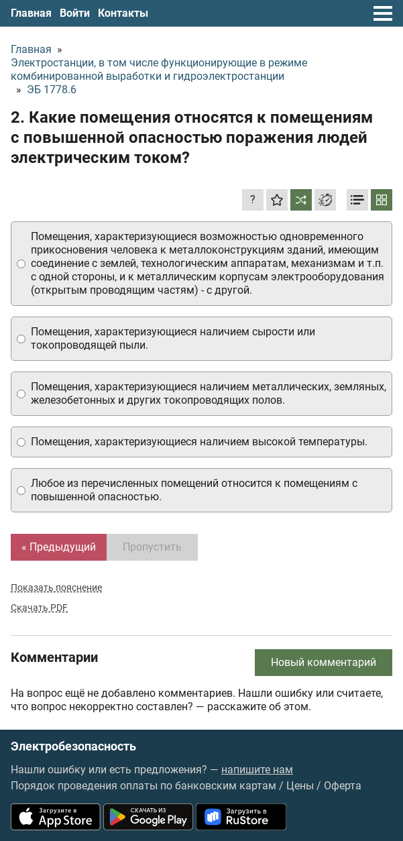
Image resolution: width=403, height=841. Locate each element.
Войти (75, 13)
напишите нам (257, 769)
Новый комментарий (323, 662)
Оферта (342, 785)
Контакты (123, 13)
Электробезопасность (73, 746)
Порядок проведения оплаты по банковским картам (143, 785)
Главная (31, 13)
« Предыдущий (58, 547)
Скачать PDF (39, 607)
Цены (300, 785)
